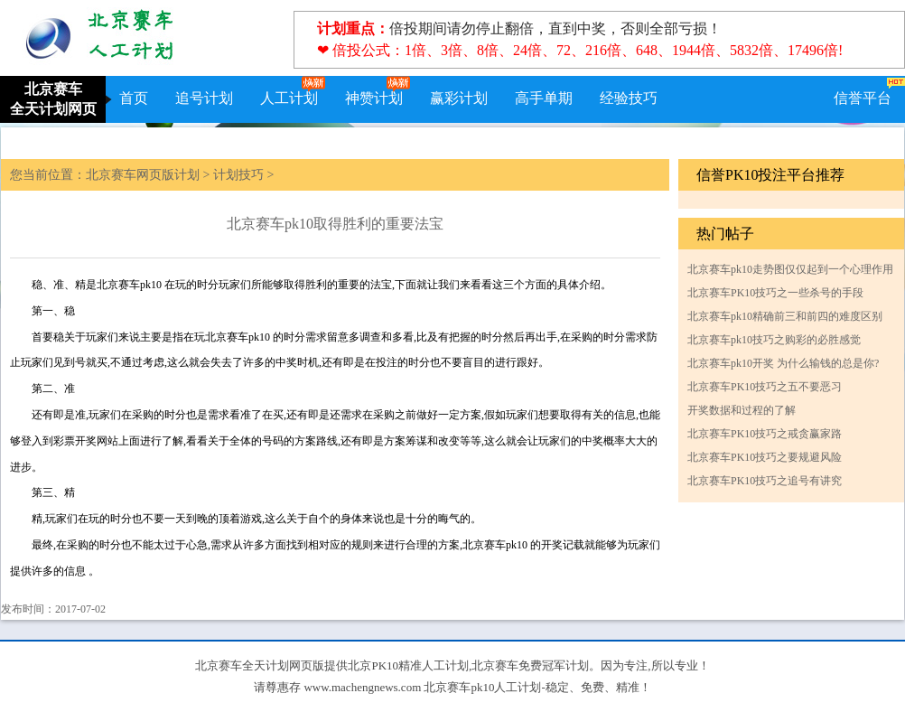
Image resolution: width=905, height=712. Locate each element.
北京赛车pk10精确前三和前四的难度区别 (784, 316)
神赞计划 (374, 98)
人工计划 (289, 98)
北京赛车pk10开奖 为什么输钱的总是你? (783, 363)
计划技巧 (238, 175)
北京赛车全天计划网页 (53, 99)
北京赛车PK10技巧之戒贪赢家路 (764, 433)
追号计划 (204, 98)
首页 (133, 98)
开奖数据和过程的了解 (741, 410)
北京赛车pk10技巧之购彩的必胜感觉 (774, 339)
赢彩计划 (459, 98)
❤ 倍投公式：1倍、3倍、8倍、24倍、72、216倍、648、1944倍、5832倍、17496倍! (580, 50)
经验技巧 (629, 98)
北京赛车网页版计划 (143, 175)
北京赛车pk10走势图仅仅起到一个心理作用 (790, 269)
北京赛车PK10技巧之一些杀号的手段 (775, 292)
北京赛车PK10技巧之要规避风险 (764, 457)
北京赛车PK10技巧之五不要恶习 (764, 386)
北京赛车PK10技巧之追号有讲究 (764, 480)
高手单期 (544, 98)
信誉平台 (862, 98)
